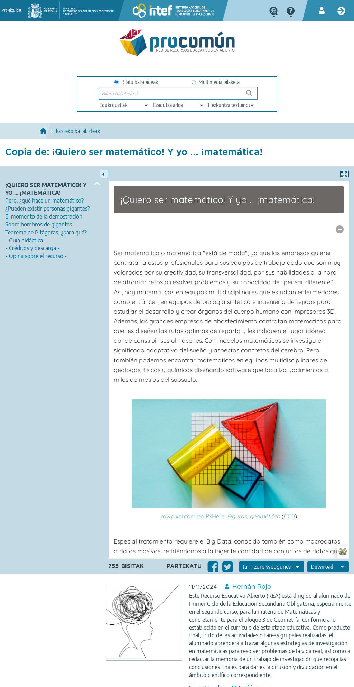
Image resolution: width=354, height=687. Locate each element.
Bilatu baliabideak (136, 81)
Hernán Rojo (251, 587)
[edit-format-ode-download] (328, 566)
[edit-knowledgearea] (178, 105)
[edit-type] (124, 105)
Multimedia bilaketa (216, 81)
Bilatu (252, 95)
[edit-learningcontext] (231, 105)
